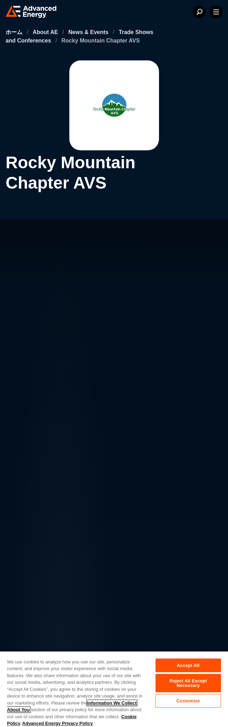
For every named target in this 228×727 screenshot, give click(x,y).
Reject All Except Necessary (188, 683)
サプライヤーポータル (41, 640)
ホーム (15, 32)
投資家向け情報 (89, 495)
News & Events (89, 32)
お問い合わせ (33, 495)
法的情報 (26, 611)
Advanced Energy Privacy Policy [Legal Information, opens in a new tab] (57, 723)
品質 (22, 626)
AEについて (32, 481)
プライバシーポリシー (41, 596)
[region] (114, 689)
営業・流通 (84, 509)
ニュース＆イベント (42, 509)
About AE (46, 32)
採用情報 (81, 481)
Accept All (188, 665)
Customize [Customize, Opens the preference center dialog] (188, 700)
